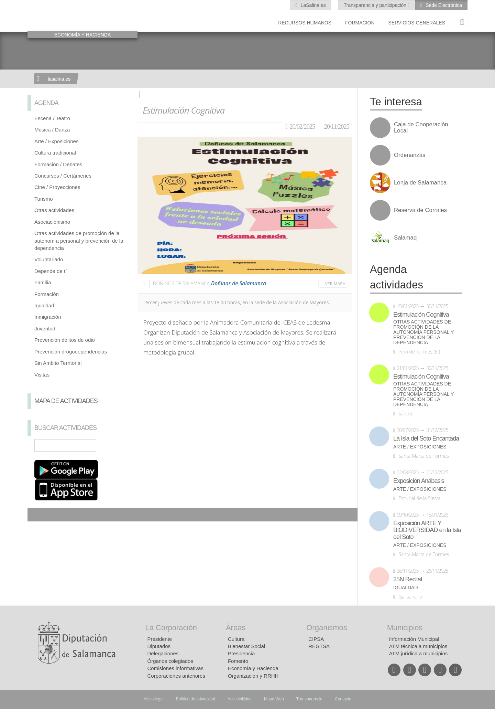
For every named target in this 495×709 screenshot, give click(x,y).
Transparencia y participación (376, 5)
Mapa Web (274, 699)
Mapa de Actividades (66, 401)
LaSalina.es (312, 5)
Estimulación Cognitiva (421, 314)
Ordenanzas (409, 155)
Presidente (159, 639)
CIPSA (316, 639)
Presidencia (241, 653)
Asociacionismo (52, 222)
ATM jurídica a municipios (418, 653)
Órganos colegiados (170, 661)
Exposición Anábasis (418, 480)
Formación (360, 22)
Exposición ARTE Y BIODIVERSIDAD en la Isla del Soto (427, 530)
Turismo (43, 199)
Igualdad (44, 305)
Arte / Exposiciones (56, 141)
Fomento (238, 661)
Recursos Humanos (304, 22)
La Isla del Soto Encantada (426, 438)
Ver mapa (335, 284)
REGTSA (319, 646)
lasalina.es (59, 79)
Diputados (159, 646)
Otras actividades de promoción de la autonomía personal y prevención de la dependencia (78, 240)
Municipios (405, 627)
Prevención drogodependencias (70, 351)
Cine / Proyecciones (57, 187)
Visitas (42, 375)
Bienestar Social (246, 646)
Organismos (326, 627)
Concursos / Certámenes (62, 176)
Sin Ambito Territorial (57, 363)
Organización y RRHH (253, 676)
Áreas (235, 627)
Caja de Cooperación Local (421, 127)
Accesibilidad (240, 699)
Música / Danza (52, 130)
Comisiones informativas (175, 668)
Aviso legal (154, 699)
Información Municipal (414, 639)
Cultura (236, 639)
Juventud (44, 328)
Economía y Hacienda (253, 668)
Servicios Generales (416, 22)
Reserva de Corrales (420, 210)
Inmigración (47, 317)
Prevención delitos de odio (64, 340)
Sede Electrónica (443, 5)
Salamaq (405, 238)
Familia (42, 282)
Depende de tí (50, 271)
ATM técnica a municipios (418, 646)
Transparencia (309, 699)
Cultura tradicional (55, 153)
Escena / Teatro (52, 118)
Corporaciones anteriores (176, 676)
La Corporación (171, 627)
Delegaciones (163, 653)
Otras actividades (54, 210)
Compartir (36, 514)
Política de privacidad (195, 699)
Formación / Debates (58, 164)
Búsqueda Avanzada (122, 445)
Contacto (343, 699)
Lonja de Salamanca (420, 183)
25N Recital (407, 579)
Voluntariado (48, 259)
